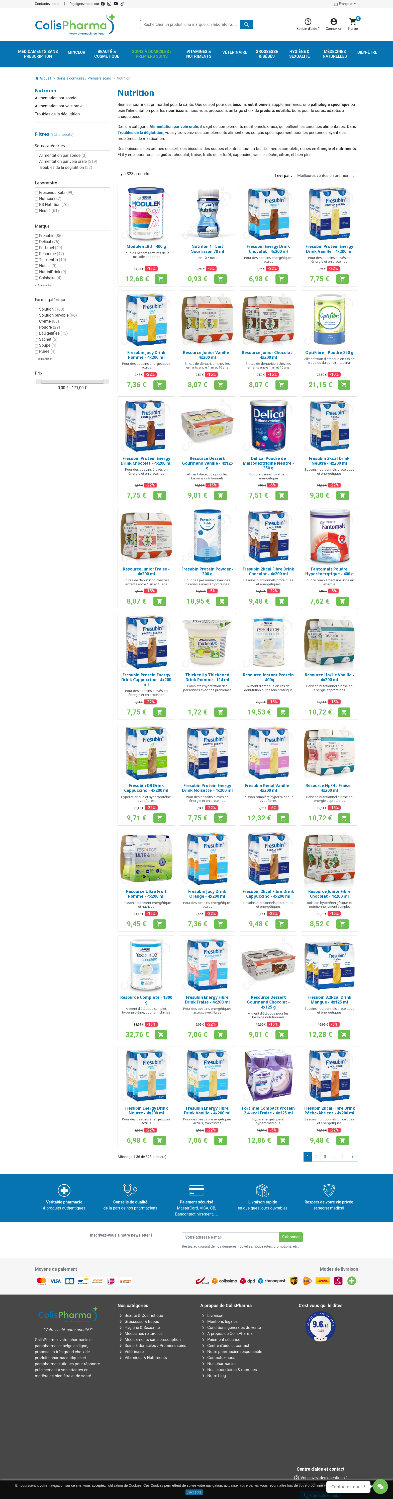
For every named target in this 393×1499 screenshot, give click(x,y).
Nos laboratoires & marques (228, 1369)
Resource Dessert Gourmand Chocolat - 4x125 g (268, 1002)
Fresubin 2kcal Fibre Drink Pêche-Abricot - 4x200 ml (329, 1110)
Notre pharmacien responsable (231, 1351)
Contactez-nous (47, 4)
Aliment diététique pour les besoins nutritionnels (207, 476)
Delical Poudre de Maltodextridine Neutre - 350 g (268, 463)
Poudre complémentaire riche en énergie (329, 582)
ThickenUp (52, 259)
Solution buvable (58, 315)
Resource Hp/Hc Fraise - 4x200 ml (329, 788)
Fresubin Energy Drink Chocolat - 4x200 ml (268, 249)
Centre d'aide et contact (224, 1345)
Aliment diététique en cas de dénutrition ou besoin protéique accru (268, 690)
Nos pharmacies (218, 1363)
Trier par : (283, 175)
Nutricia (50, 198)
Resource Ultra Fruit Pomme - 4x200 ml (146, 894)
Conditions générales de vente (230, 1327)
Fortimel (50, 247)
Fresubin (51, 235)
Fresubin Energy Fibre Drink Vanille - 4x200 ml (207, 1110)
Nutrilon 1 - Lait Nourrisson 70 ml (207, 249)
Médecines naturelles (140, 1333)
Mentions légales (219, 1321)
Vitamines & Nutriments (142, 1357)
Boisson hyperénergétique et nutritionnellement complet (329, 904)
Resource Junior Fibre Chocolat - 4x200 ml (329, 894)
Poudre (49, 327)
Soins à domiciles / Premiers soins (152, 1345)
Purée (47, 351)
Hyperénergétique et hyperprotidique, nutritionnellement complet (268, 1123)
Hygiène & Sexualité (139, 1327)
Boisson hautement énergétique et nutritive (146, 904)
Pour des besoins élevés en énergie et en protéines (329, 259)
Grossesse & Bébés (138, 1321)
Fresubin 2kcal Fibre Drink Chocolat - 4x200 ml (268, 571)
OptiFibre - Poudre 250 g (329, 352)
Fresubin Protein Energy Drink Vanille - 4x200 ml (329, 249)
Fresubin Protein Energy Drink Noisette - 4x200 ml (207, 788)
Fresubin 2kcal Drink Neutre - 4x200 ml (329, 461)
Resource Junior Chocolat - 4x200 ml (268, 355)
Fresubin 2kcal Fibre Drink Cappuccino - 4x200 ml (268, 894)
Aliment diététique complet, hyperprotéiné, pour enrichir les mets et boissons (146, 1012)
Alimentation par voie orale (58, 106)
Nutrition (45, 91)
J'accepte (194, 1492)
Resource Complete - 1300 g (146, 999)
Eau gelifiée (53, 333)
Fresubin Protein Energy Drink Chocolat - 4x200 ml (146, 461)
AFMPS (118, 1393)
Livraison (211, 1315)
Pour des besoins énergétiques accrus (268, 259)
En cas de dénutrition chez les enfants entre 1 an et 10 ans (207, 365)
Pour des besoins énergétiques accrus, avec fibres (207, 1010)
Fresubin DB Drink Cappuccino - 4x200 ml (146, 788)
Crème (49, 321)
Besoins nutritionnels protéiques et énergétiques (329, 471)
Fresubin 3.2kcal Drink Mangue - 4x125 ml (329, 999)
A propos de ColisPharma (226, 1333)
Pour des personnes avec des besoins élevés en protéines (207, 582)
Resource (51, 253)
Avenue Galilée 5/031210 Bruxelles (117, 1417)
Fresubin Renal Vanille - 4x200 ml (268, 788)
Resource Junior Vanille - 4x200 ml (207, 355)
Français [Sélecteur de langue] (343, 4)
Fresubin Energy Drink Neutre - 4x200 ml (146, 1110)
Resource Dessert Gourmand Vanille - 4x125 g (207, 463)
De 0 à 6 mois (207, 257)
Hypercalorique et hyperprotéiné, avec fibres (146, 799)
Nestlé (49, 210)
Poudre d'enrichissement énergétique (268, 476)
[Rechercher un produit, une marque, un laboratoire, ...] (196, 24)
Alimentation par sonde (55, 98)
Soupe (47, 345)
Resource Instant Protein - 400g (268, 677)
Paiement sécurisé (220, 1339)
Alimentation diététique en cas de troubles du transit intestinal (329, 360)
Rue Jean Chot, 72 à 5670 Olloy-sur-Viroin (193, 1461)
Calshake (50, 277)
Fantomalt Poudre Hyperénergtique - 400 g (329, 571)
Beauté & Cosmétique (140, 1315)
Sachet (48, 339)
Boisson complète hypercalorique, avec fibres (268, 799)
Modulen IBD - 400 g (146, 246)
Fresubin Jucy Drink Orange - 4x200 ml (207, 894)
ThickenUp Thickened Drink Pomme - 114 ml (207, 677)
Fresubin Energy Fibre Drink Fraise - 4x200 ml (207, 999)
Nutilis (47, 265)
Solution (51, 309)
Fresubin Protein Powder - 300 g (207, 571)
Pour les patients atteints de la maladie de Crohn (146, 255)
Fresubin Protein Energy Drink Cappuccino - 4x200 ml (146, 679)
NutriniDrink (52, 271)
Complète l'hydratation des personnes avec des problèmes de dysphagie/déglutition (207, 690)
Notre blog (213, 1375)
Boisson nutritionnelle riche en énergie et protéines (329, 688)
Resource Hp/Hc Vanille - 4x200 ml (329, 677)
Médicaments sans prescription (149, 1339)
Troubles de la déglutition (57, 114)
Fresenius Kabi (56, 192)
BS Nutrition (54, 204)
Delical (49, 241)
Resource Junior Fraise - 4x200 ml (146, 571)
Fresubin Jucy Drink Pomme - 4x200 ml (146, 355)
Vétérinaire (131, 1351)
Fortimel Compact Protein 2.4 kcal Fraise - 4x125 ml (268, 1110)
